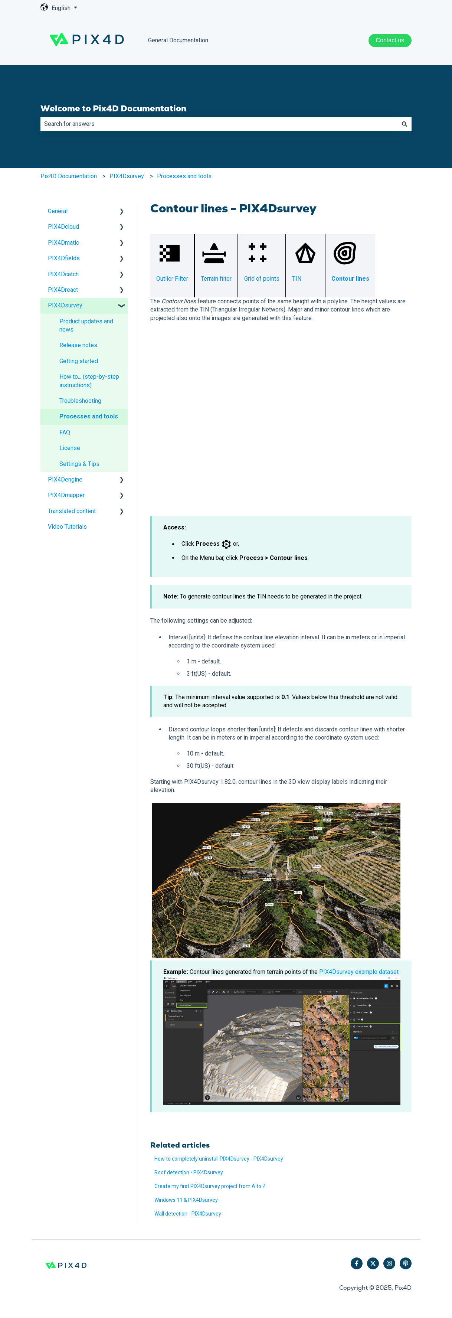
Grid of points (261, 278)
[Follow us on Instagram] (389, 1263)
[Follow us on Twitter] (373, 1263)
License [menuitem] (69, 447)
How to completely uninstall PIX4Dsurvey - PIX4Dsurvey (218, 1159)
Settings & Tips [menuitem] (79, 463)
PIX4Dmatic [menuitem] (63, 242)
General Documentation (178, 40)
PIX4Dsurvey (126, 176)
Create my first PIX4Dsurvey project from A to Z (210, 1186)
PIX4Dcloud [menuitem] (63, 226)
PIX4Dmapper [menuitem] (66, 495)
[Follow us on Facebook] (357, 1263)
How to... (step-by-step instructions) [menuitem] (89, 380)
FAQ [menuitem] (64, 432)
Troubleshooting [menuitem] (80, 400)
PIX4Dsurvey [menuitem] (65, 305)
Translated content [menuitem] (72, 511)
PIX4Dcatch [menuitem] (63, 274)
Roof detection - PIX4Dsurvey (188, 1172)
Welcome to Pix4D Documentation (113, 108)
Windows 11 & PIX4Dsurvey (186, 1200)
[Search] (404, 124)
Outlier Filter (172, 278)
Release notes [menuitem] (78, 345)
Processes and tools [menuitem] (88, 416)
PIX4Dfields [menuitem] (64, 258)
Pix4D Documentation (68, 176)
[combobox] (218, 124)
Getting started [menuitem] (78, 361)
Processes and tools (184, 176)
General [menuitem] (58, 211)
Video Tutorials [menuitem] (67, 526)
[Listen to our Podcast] (406, 1263)
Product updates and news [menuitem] (86, 325)
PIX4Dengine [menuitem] (65, 479)
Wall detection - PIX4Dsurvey (187, 1214)
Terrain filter (216, 278)
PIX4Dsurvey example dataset (359, 971)
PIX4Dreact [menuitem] (63, 289)
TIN (296, 278)
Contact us (390, 40)
